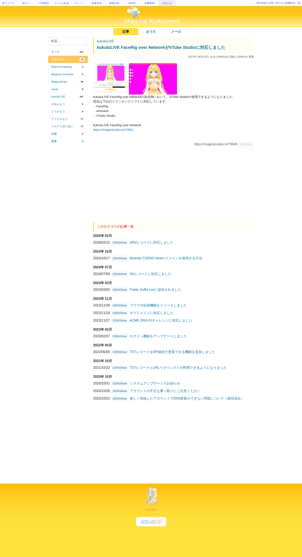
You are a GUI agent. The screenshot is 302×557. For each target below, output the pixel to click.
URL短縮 (261, 2)
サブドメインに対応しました (151, 313)
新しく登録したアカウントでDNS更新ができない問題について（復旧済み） (187, 398)
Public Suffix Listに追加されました (155, 289)
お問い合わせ (275, 2)
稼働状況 (290, 2)
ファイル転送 (61, 3)
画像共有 (97, 3)
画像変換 (149, 3)
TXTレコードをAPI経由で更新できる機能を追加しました (172, 352)
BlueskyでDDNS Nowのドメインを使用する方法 (166, 258)
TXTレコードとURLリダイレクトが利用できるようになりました (178, 367)
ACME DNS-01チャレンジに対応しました (161, 320)
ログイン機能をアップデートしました (158, 336)
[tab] (68, 52)
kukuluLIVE (105, 41)
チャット (79, 3)
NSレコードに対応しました (150, 274)
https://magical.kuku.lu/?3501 (113, 129)
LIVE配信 (44, 3)
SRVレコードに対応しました (152, 242)
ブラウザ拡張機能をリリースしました (158, 305)
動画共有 (114, 3)
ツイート (246, 144)
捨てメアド (8, 3)
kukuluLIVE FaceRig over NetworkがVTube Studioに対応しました (161, 47)
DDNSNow (120, 242)
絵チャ (26, 3)
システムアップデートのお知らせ (155, 383)
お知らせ (167, 3)
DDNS (131, 3)
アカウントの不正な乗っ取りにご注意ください (165, 391)
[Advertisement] (68, 214)
